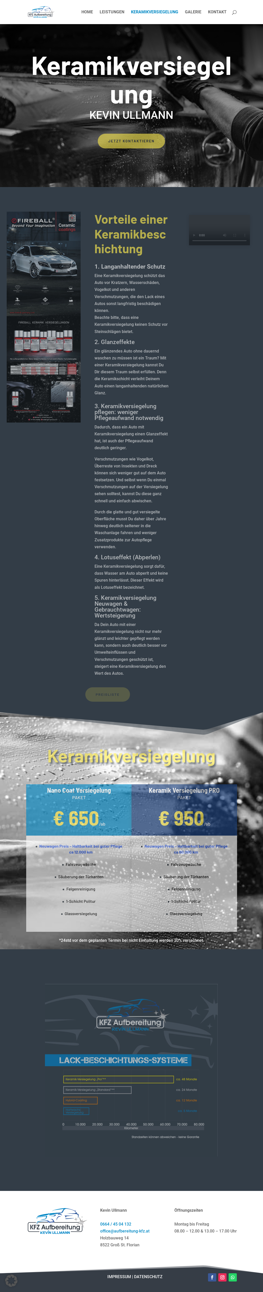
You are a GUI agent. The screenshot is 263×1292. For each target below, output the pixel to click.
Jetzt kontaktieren (132, 141)
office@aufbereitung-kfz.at (124, 1231)
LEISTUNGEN (112, 12)
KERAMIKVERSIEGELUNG (154, 12)
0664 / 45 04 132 (115, 1224)
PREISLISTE (83, 694)
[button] (11, 1280)
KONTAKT (217, 12)
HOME (87, 12)
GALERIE (193, 12)
